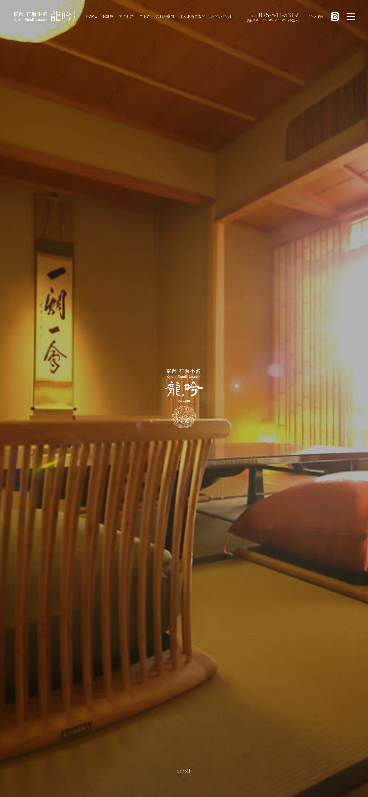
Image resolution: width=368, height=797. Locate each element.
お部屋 (107, 16)
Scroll (184, 771)
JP (311, 17)
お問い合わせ (222, 16)
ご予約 (144, 16)
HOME (91, 16)
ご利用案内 (165, 16)
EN (320, 17)
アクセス (126, 16)
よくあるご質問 (192, 16)
